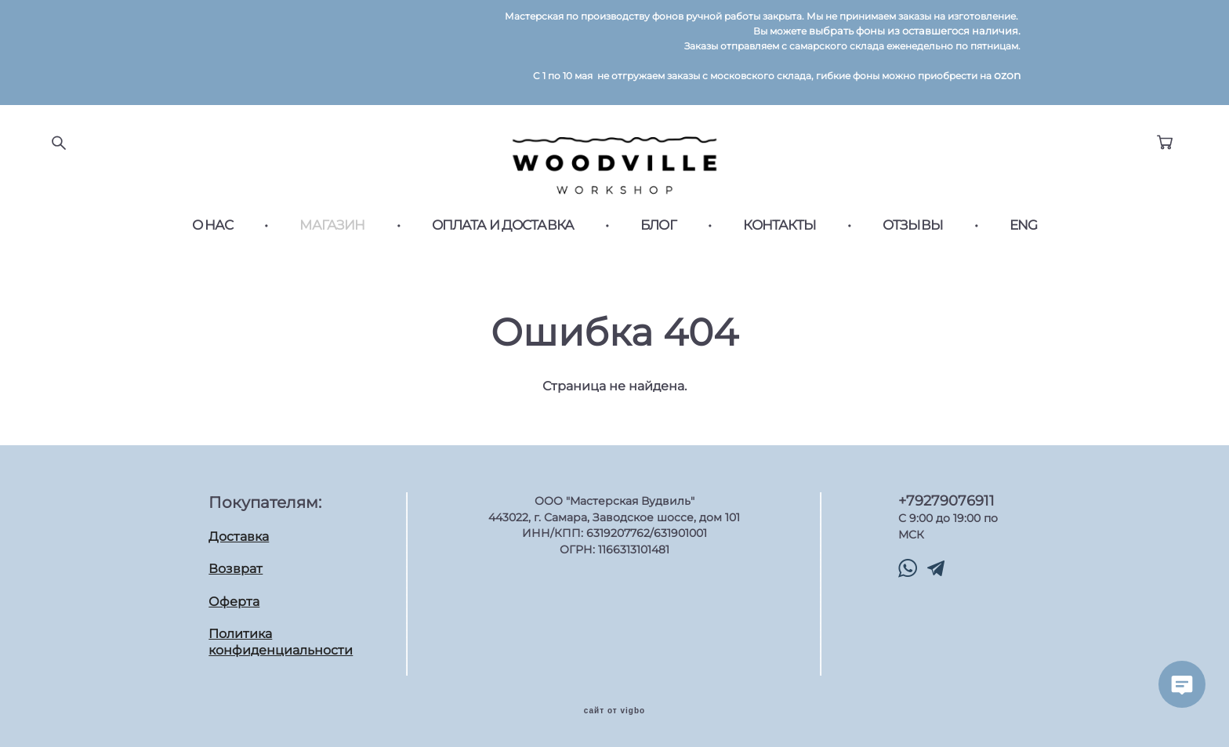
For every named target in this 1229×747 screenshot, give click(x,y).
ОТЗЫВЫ (913, 234)
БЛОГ (658, 234)
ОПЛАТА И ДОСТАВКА (503, 234)
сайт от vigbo (614, 710)
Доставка (238, 535)
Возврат (235, 567)
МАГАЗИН (331, 234)
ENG (1023, 234)
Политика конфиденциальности (280, 642)
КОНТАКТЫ (779, 234)
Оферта (233, 600)
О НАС (213, 234)
